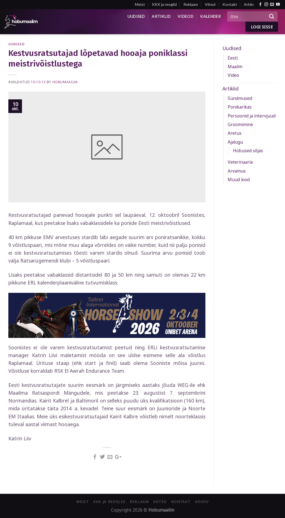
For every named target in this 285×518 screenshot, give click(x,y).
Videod (185, 16)
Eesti (233, 58)
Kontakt (229, 4)
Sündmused (240, 98)
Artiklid (161, 16)
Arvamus (237, 171)
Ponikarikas (240, 107)
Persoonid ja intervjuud (252, 116)
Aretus (235, 133)
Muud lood (239, 179)
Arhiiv (249, 4)
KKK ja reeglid (164, 4)
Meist (140, 4)
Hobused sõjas (248, 151)
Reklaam (190, 4)
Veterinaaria (240, 162)
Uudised (136, 16)
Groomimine (240, 124)
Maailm (235, 66)
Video (233, 75)
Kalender (210, 16)
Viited (210, 4)
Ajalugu (235, 142)
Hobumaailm (65, 82)
